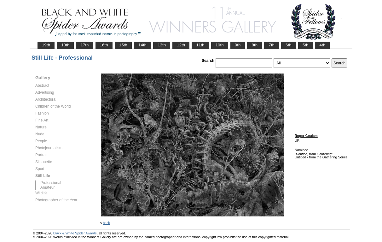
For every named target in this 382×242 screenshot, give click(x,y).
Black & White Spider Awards (75, 233)
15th (123, 45)
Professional (50, 182)
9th (237, 45)
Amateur (47, 187)
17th (84, 45)
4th (322, 45)
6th (288, 45)
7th (271, 45)
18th (65, 45)
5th (305, 45)
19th (46, 45)
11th (200, 45)
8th (254, 45)
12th (180, 45)
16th (104, 45)
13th (161, 45)
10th (219, 45)
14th (142, 45)
